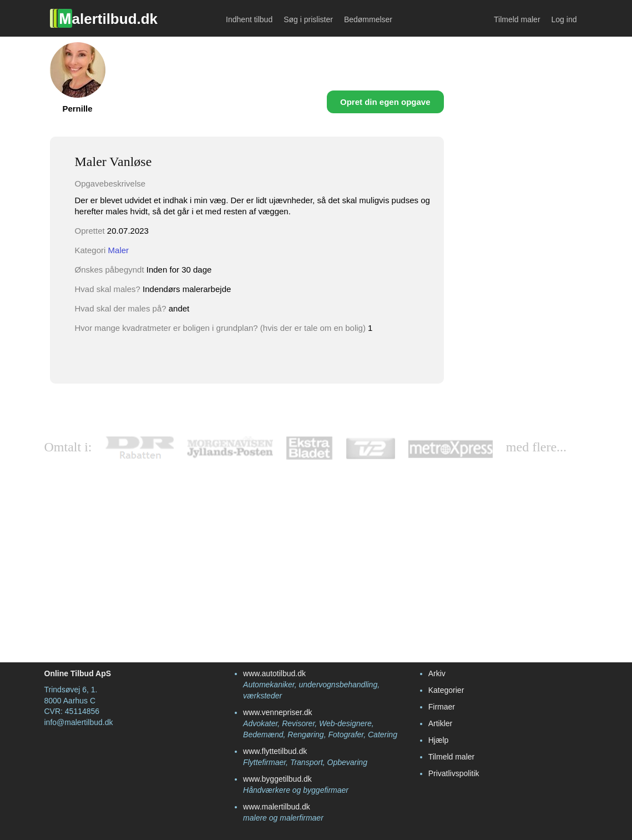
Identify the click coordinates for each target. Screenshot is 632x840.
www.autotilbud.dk (274, 673)
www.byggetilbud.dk (277, 778)
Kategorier (446, 690)
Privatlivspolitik (453, 773)
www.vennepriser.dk (277, 712)
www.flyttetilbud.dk (275, 751)
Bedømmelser (368, 19)
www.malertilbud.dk (276, 806)
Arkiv (437, 673)
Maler (118, 250)
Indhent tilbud (249, 19)
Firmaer (441, 706)
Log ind (564, 19)
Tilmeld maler (517, 19)
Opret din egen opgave (385, 102)
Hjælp (438, 740)
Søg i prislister (308, 19)
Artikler (440, 723)
